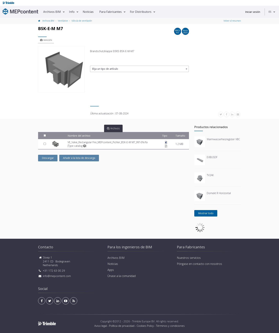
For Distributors (140, 12)
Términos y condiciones (170, 325)
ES (270, 11)
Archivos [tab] (113, 128)
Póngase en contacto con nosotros (199, 264)
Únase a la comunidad (121, 276)
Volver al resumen (232, 20)
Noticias (88, 12)
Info (72, 12)
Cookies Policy (145, 325)
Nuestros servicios (189, 258)
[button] (139, 69)
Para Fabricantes (110, 12)
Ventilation (63, 20)
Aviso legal (100, 325)
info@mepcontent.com (57, 276)
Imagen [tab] (46, 40)
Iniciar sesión (252, 12)
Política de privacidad (121, 325)
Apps (110, 270)
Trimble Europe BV (143, 321)
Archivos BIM (52, 12)
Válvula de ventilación (82, 20)
